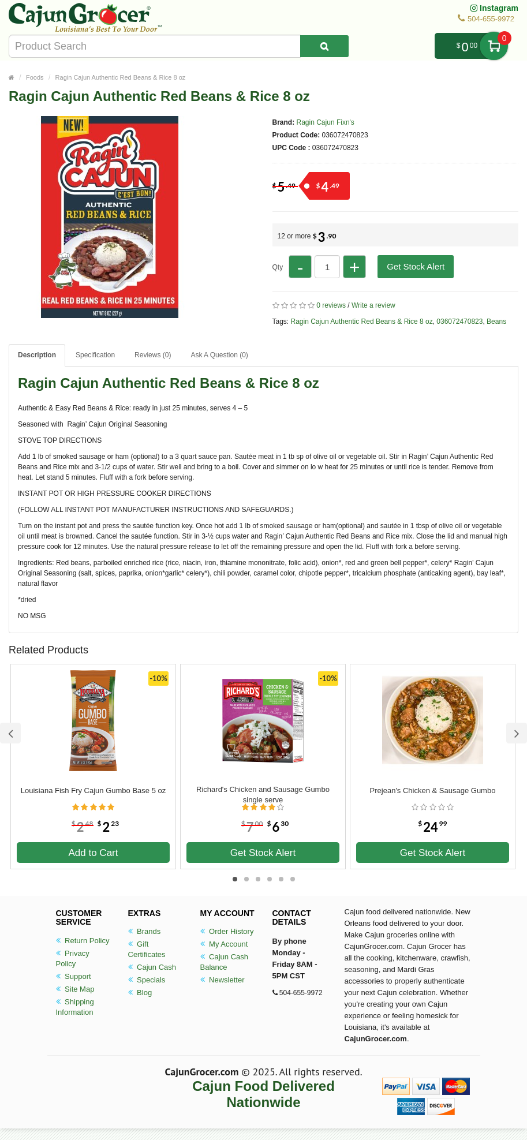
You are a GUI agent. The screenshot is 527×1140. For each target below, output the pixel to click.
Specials (147, 979)
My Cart (494, 46)
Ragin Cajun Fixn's (325, 122)
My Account (224, 944)
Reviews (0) (152, 355)
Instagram (494, 8)
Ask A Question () (219, 355)
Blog (140, 992)
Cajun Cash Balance (224, 961)
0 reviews (331, 305)
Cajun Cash (152, 967)
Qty (277, 267)
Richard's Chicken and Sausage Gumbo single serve (263, 794)
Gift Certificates (147, 949)
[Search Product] (324, 46)
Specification (95, 355)
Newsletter (222, 979)
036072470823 (459, 321)
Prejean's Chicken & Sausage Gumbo (433, 790)
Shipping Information (75, 1006)
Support (73, 976)
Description (37, 355)
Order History (227, 931)
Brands (144, 931)
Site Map (75, 989)
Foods (35, 77)
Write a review (373, 305)
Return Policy (83, 940)
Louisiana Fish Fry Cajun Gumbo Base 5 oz (93, 790)
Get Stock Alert (415, 266)
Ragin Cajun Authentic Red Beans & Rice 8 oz (120, 77)
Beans (496, 321)
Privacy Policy (72, 958)
